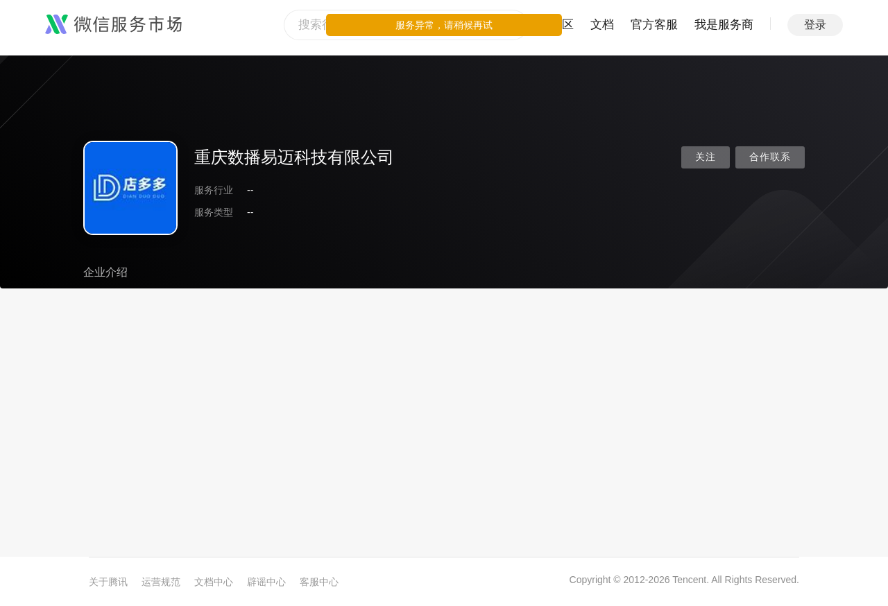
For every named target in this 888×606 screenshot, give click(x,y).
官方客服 (654, 24)
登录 (815, 25)
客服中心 (319, 581)
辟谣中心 (266, 581)
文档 (602, 24)
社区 (562, 24)
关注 (705, 157)
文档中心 (213, 581)
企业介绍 (105, 272)
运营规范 (161, 581)
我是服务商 (723, 24)
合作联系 (770, 157)
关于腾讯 (108, 581)
